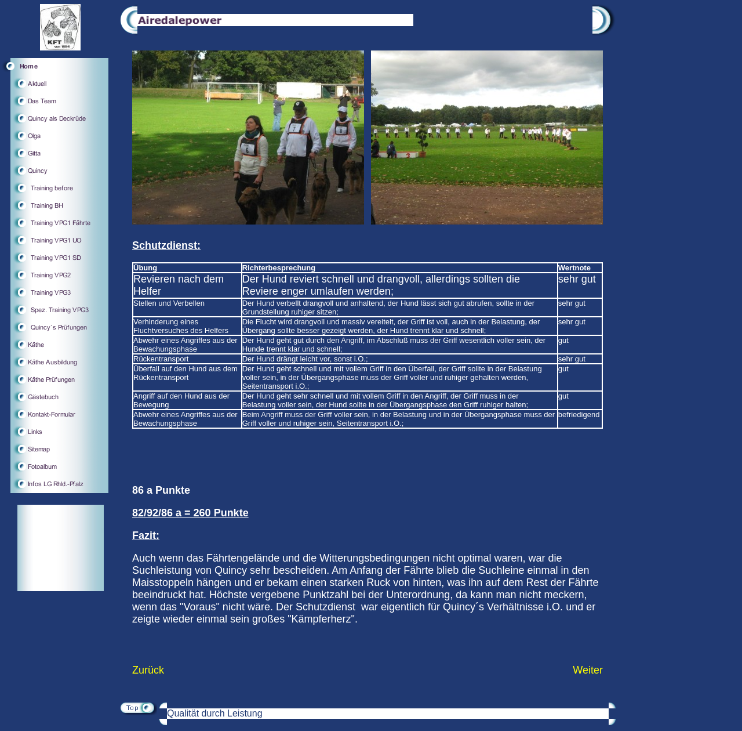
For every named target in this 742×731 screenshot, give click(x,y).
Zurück (148, 670)
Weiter (588, 670)
